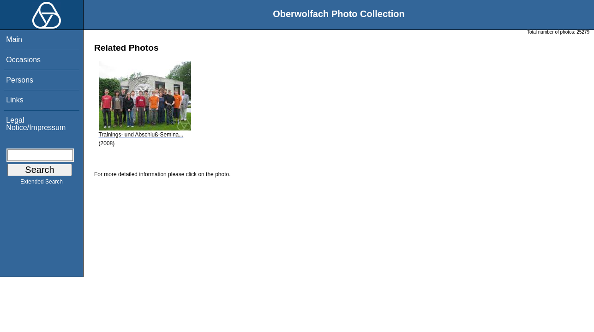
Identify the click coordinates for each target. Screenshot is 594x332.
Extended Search (41, 183)
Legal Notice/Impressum (36, 123)
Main (14, 39)
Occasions (23, 60)
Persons (19, 80)
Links (14, 100)
